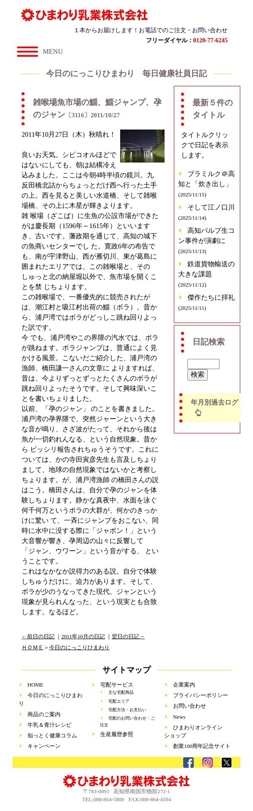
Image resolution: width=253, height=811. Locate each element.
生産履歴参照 (116, 734)
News (179, 717)
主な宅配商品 (121, 692)
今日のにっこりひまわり (79, 648)
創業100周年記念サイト (202, 746)
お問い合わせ (189, 706)
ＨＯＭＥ (33, 648)
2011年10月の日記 (83, 637)
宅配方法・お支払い (127, 709)
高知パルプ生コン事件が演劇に (206, 240)
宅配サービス (116, 685)
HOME (36, 685)
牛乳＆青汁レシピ (50, 725)
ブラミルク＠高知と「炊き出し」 (206, 184)
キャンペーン (44, 746)
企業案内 (184, 685)
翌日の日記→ (128, 637)
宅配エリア (118, 701)
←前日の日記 (38, 637)
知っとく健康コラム (52, 736)
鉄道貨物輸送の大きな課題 (206, 274)
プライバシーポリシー (200, 695)
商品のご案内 (44, 714)
